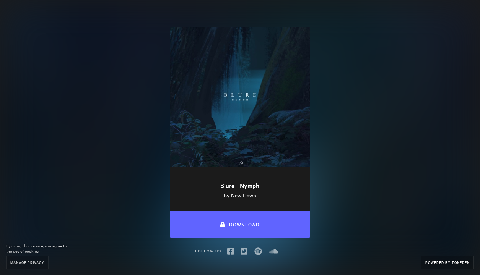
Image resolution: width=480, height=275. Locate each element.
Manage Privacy (27, 262)
